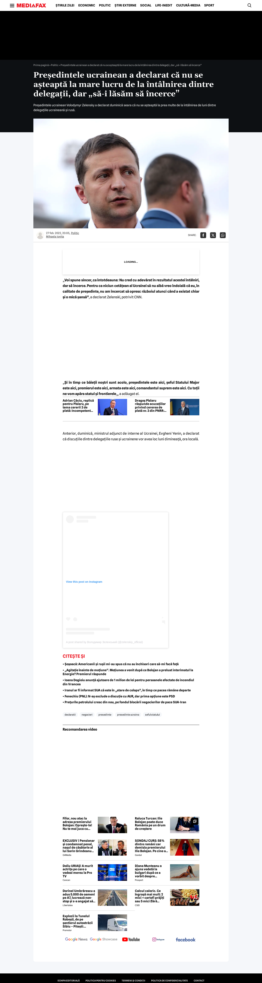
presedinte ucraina (128, 714)
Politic (105, 5)
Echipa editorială (69, 980)
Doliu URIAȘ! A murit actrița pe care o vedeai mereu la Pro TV (78, 871)
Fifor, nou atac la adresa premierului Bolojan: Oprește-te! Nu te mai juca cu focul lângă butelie (77, 823)
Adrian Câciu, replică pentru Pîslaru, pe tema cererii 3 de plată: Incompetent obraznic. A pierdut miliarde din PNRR (78, 406)
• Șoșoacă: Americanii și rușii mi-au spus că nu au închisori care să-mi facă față (121, 664)
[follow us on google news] (76, 939)
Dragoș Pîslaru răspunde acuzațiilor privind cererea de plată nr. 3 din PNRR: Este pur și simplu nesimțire (150, 406)
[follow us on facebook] (185, 940)
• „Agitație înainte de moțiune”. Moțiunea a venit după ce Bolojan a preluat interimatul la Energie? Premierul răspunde (128, 672)
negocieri (87, 714)
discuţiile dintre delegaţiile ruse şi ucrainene (102, 439)
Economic (86, 5)
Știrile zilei (65, 5)
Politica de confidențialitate (169, 980)
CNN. (138, 297)
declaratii (70, 714)
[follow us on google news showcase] (103, 939)
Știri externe (125, 5)
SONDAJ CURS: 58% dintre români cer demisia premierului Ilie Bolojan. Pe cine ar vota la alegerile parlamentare (151, 846)
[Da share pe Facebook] (203, 235)
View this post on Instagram (84, 581)
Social (145, 5)
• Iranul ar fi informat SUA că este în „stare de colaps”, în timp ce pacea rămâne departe (127, 690)
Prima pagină (41, 65)
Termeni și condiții (133, 980)
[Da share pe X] (213, 235)
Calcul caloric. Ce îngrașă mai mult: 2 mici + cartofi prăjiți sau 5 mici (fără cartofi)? (149, 896)
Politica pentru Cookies (101, 980)
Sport (209, 5)
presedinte (104, 714)
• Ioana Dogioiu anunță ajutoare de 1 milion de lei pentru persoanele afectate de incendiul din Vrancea (128, 682)
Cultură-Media (188, 5)
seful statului (152, 714)
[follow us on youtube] (131, 939)
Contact (199, 980)
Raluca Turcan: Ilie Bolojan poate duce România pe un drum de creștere (150, 823)
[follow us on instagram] (158, 939)
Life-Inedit (163, 5)
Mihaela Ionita (55, 236)
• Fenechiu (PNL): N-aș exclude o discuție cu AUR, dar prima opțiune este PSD (119, 696)
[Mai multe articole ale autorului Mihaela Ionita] (40, 235)
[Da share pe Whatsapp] (223, 235)
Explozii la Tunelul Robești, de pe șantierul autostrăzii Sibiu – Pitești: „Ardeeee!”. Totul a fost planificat (78, 921)
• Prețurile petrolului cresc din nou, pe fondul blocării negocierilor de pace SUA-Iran (124, 702)
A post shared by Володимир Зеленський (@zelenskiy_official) (104, 642)
